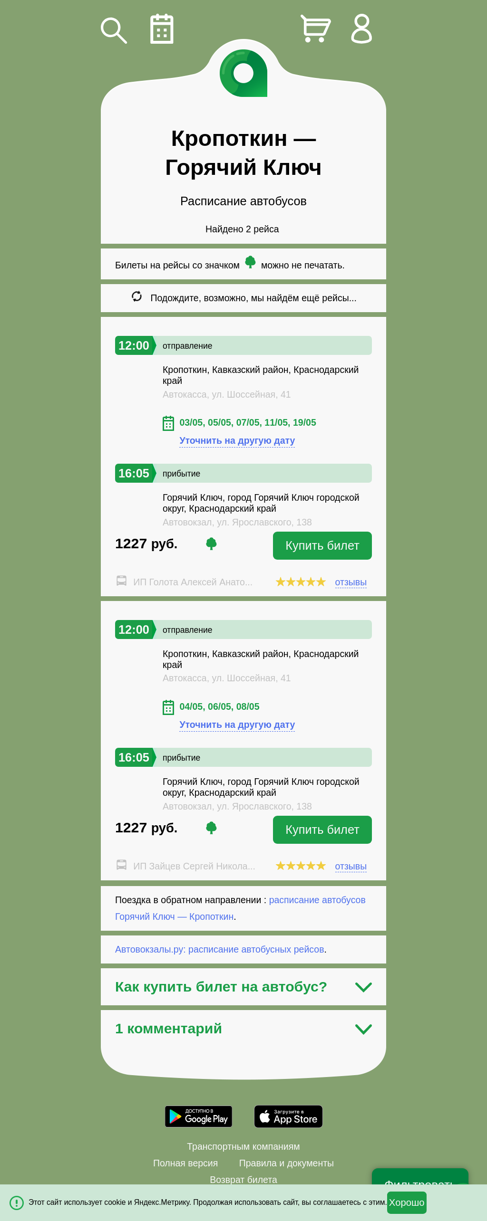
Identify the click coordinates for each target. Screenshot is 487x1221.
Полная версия (185, 1163)
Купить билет (322, 545)
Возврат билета (243, 1179)
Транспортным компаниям (243, 1146)
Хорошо (407, 1202)
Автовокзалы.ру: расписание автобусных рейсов (219, 949)
